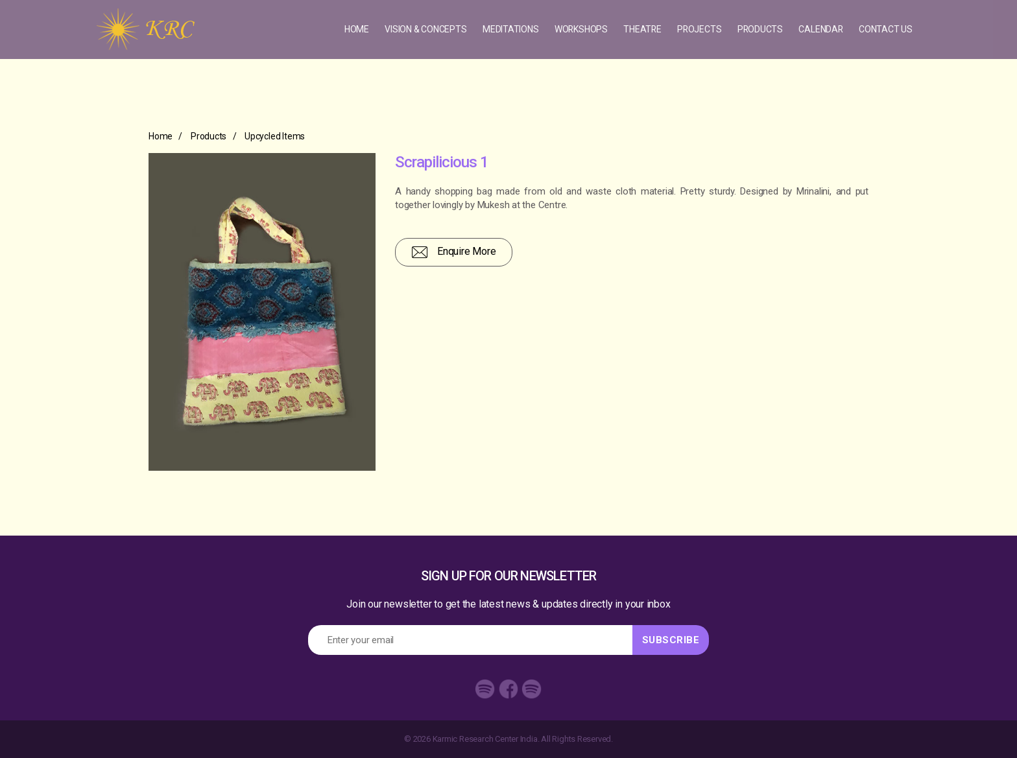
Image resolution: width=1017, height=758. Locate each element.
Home (354, 30)
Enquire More (454, 252)
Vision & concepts (423, 30)
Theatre (641, 30)
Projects (698, 30)
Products (759, 30)
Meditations (509, 30)
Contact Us (886, 30)
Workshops (579, 30)
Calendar (820, 30)
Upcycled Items (275, 136)
